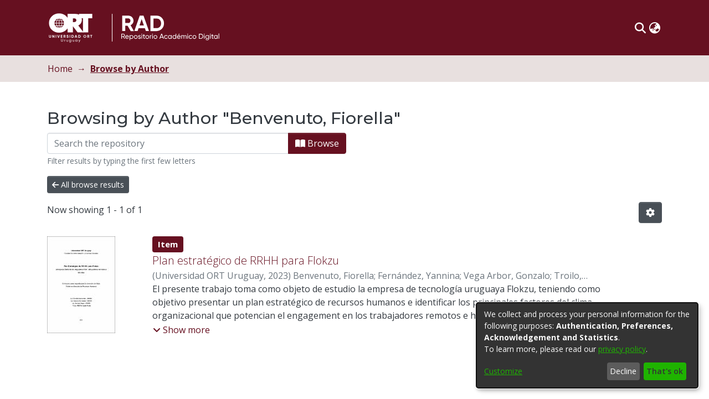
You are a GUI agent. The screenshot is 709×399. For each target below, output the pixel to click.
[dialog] (587, 345)
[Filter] (168, 143)
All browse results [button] (88, 184)
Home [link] (60, 69)
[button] (640, 27)
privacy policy (622, 349)
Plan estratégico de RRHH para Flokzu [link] (245, 260)
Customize (503, 371)
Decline (623, 371)
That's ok (664, 371)
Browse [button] (317, 143)
